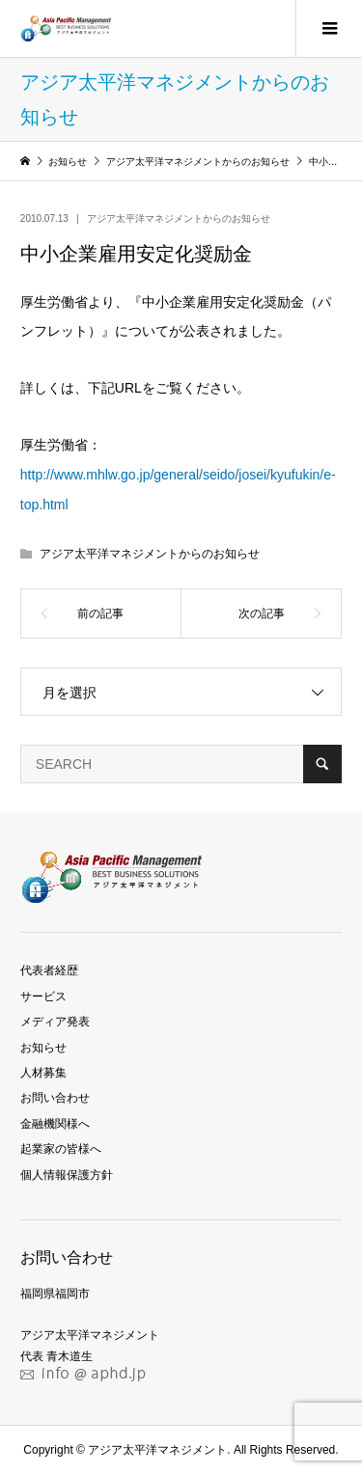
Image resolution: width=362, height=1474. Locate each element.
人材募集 (43, 1072)
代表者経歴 (49, 970)
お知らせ (43, 1047)
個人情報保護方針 (66, 1175)
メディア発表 (55, 1021)
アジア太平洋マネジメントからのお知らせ (178, 218)
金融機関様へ (55, 1124)
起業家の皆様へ (60, 1149)
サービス (43, 996)
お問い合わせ (55, 1098)
